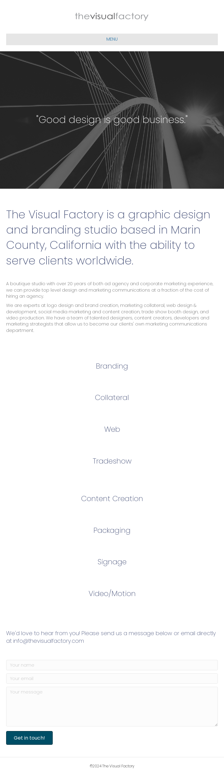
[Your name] (112, 665)
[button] (29, 738)
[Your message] (112, 706)
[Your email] (112, 678)
